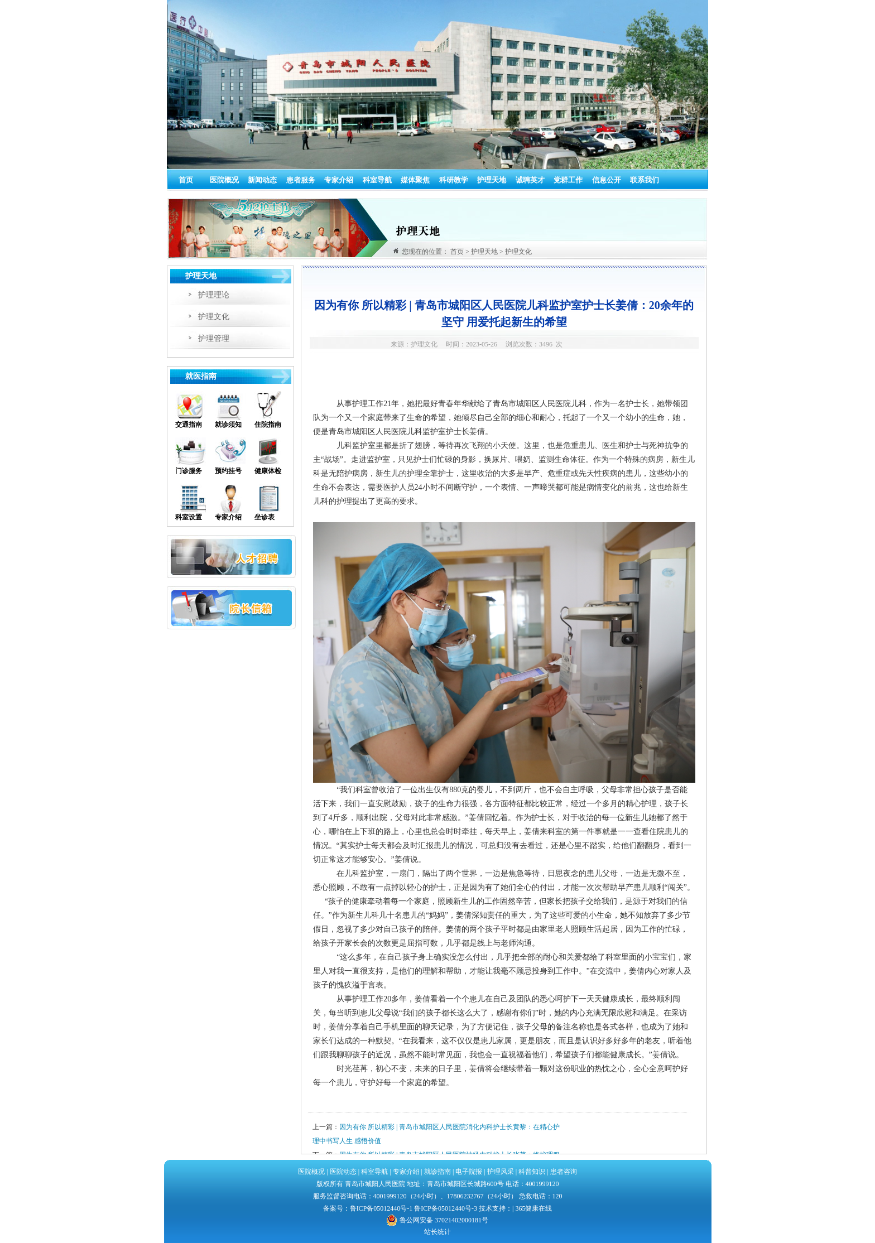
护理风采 (500, 1171)
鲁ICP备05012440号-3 (445, 1208)
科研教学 (453, 180)
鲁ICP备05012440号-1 (381, 1208)
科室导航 (377, 180)
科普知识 (531, 1171)
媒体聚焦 (415, 180)
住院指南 (267, 424)
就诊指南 (436, 1171)
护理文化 (213, 316)
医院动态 (343, 1171)
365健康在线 (533, 1208)
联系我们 (644, 180)
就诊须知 (228, 424)
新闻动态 (262, 180)
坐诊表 (264, 517)
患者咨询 (563, 1171)
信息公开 (606, 180)
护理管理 (213, 338)
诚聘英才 (530, 180)
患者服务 (300, 180)
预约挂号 (228, 471)
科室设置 (188, 517)
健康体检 (267, 471)
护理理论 (213, 295)
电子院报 (468, 1171)
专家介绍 (338, 180)
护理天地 (491, 180)
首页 (186, 180)
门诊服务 (188, 471)
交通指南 (188, 424)
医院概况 (224, 180)
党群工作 (568, 180)
